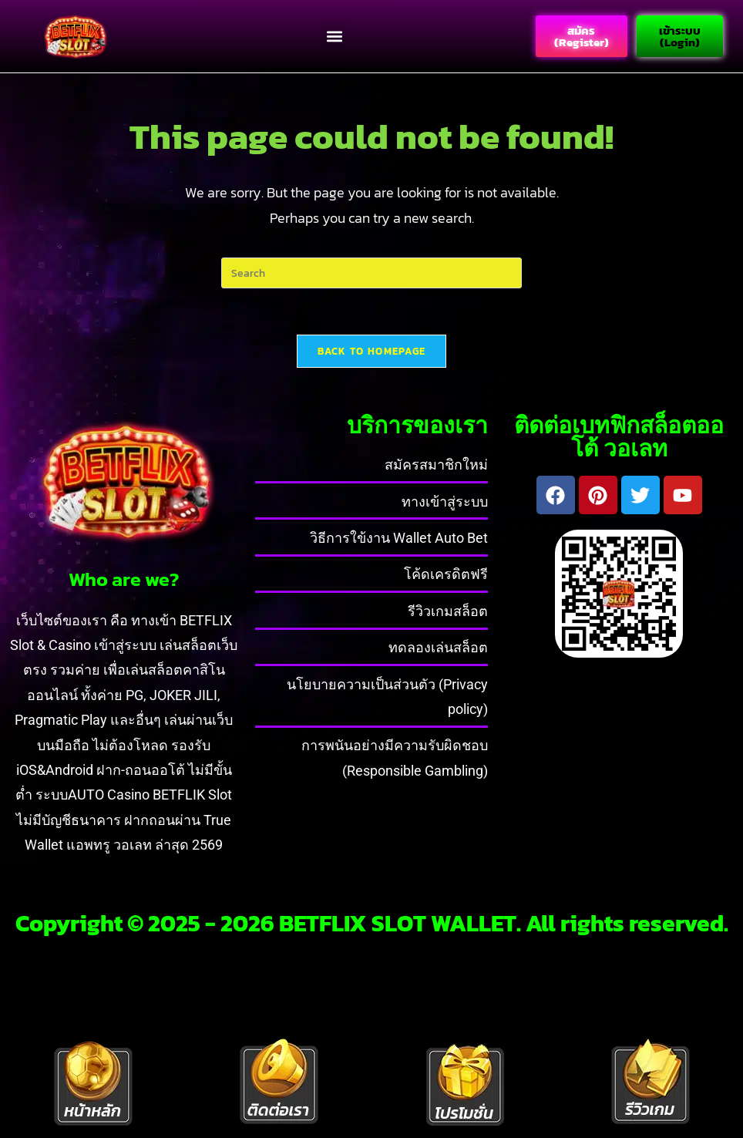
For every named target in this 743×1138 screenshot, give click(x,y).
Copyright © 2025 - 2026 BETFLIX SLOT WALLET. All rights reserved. (371, 923)
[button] (334, 36)
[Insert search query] (371, 273)
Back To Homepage (372, 351)
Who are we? (124, 579)
